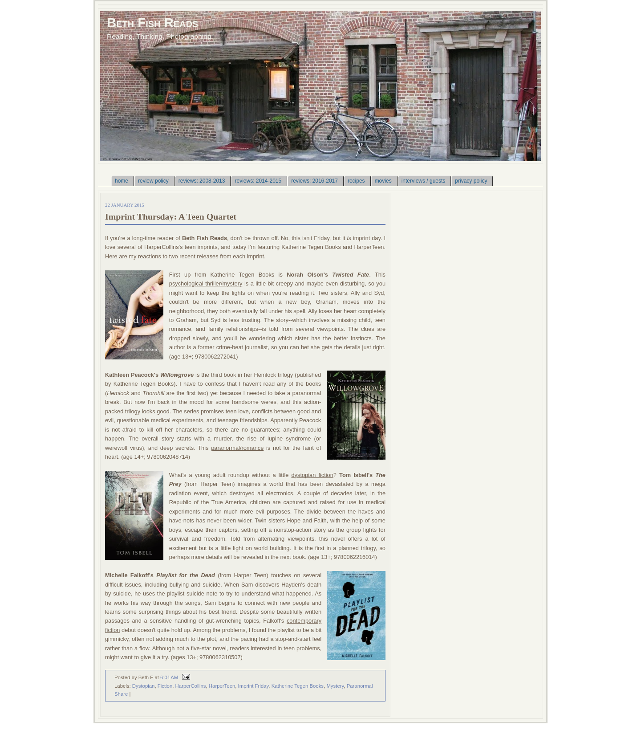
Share (121, 694)
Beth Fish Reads (152, 22)
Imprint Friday (253, 686)
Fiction (165, 686)
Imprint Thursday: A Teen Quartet (170, 216)
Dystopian (143, 686)
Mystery (335, 686)
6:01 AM (169, 677)
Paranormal (360, 686)
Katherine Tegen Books (298, 686)
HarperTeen (222, 686)
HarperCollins (190, 686)
